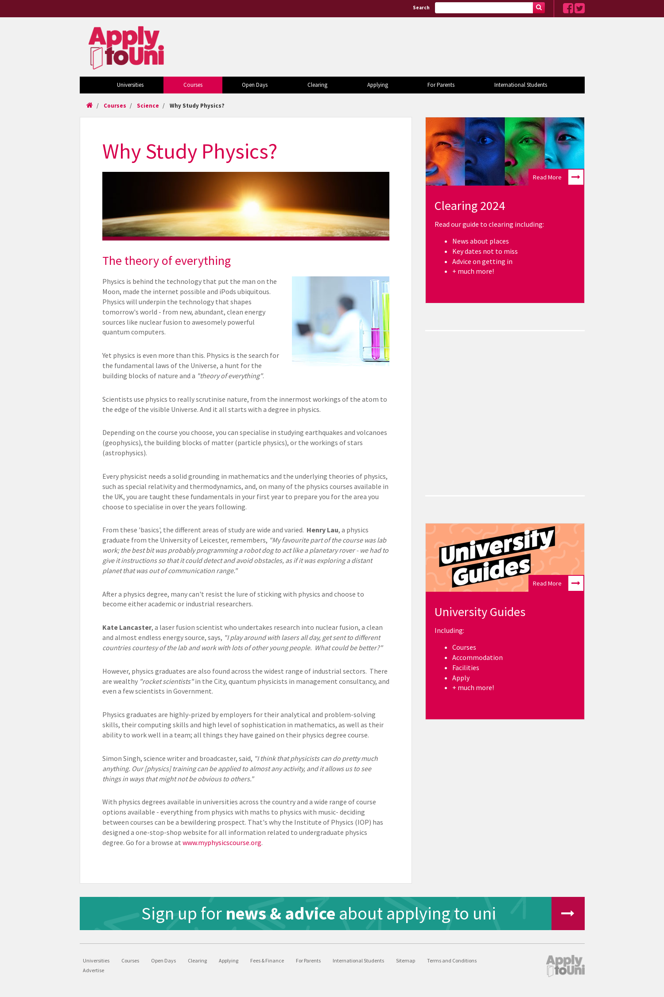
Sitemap (405, 960)
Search (421, 7)
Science (148, 105)
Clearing (317, 85)
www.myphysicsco (210, 842)
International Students (520, 85)
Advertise (93, 970)
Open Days (255, 85)
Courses (192, 85)
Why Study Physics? (197, 105)
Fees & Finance (267, 960)
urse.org (249, 842)
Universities (130, 85)
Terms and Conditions (452, 960)
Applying (377, 85)
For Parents (440, 85)
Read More (558, 177)
